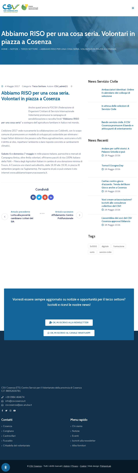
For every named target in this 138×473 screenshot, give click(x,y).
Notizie (14, 49)
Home (4, 49)
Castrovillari (9, 435)
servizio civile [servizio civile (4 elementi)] (105, 252)
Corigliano (8, 431)
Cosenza (7, 426)
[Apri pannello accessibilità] (5, 467)
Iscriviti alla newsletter (83, 440)
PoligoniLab (105, 466)
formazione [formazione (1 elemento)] (118, 246)
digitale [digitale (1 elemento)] (105, 246)
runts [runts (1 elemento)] (92, 252)
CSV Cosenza (35, 466)
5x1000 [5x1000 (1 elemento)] (93, 246)
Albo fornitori (79, 445)
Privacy (74, 466)
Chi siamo (77, 426)
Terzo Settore (29, 49)
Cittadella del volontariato (16, 445)
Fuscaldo (7, 440)
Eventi (75, 435)
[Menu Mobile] (133, 8)
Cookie (83, 466)
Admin (67, 466)
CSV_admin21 (61, 86)
